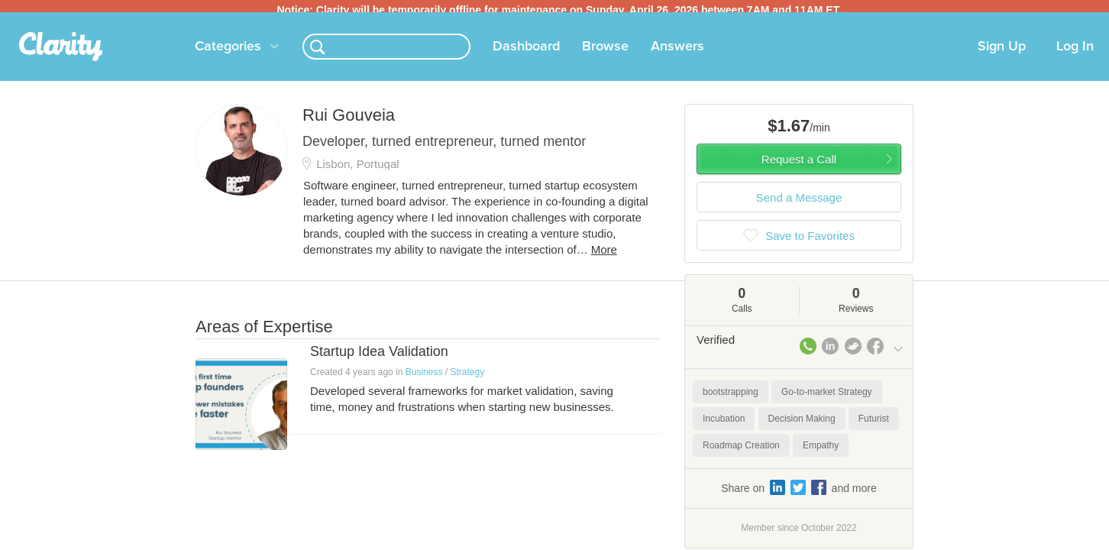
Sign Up (1002, 53)
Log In (1075, 53)
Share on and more (799, 493)
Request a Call (798, 165)
